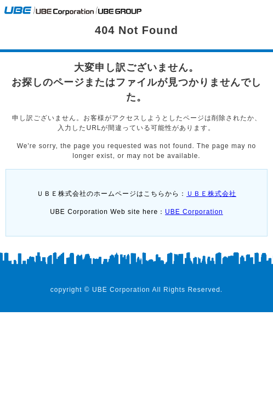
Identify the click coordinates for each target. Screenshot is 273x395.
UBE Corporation (194, 212)
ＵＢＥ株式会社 (211, 194)
